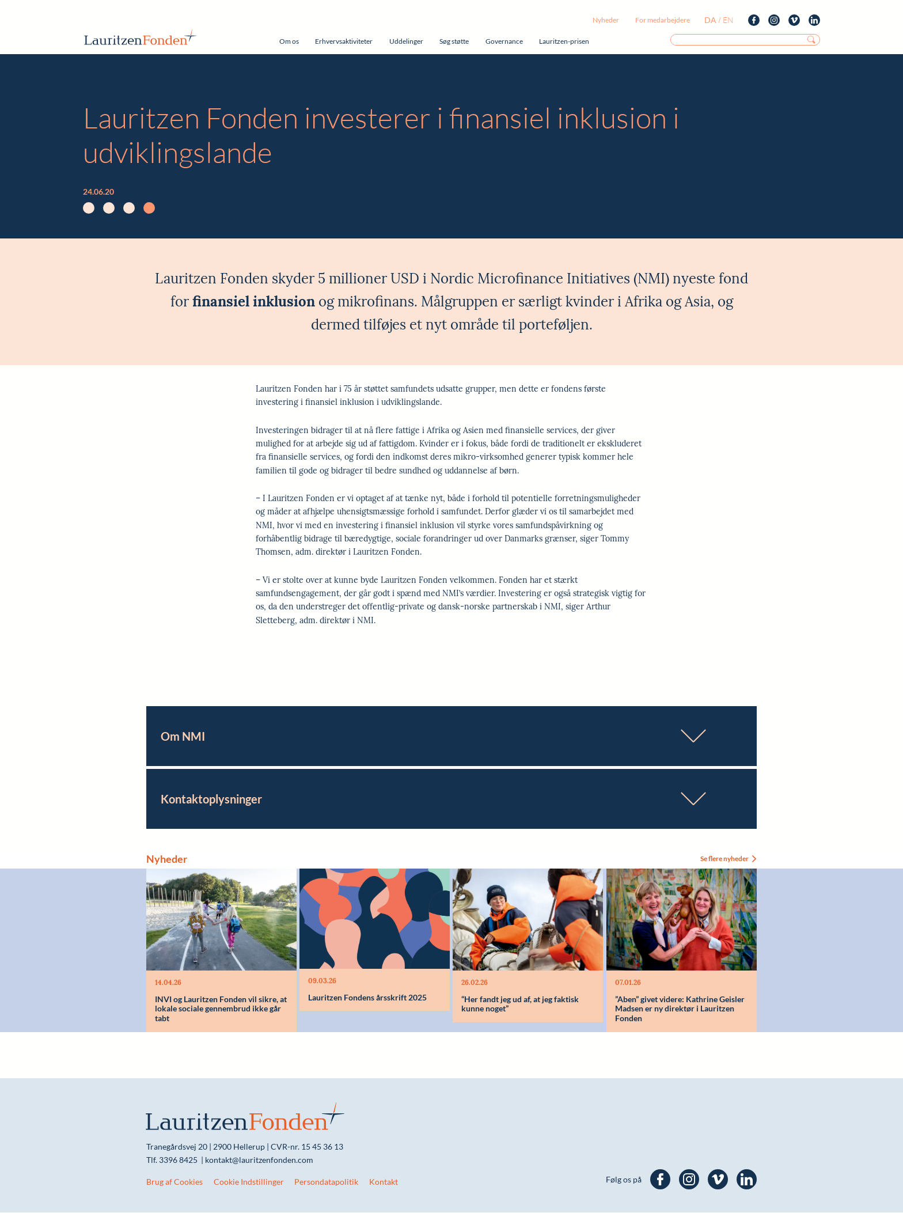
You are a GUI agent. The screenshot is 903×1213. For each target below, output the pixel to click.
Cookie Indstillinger (249, 1182)
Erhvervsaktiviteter (344, 41)
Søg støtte (454, 41)
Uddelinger (406, 41)
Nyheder (606, 20)
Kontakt (383, 1182)
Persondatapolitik (326, 1182)
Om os (289, 41)
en (728, 20)
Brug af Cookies (174, 1182)
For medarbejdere (662, 20)
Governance (504, 41)
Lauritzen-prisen (564, 41)
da (710, 20)
